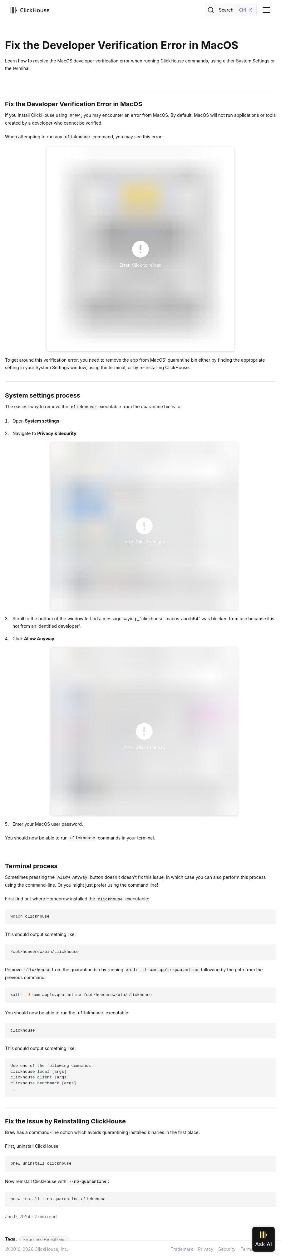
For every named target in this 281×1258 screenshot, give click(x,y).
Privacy (205, 1249)
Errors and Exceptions (43, 1239)
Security (226, 1249)
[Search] (231, 10)
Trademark (182, 1249)
